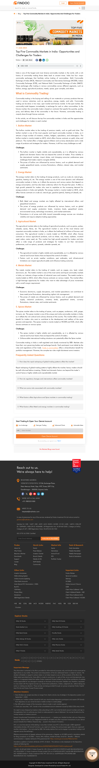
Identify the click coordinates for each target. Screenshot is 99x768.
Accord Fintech (61, 766)
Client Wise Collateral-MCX (74, 595)
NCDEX (41, 603)
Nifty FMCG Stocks (22, 645)
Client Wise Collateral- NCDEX (75, 598)
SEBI (30, 603)
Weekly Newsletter (75, 551)
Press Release (37, 551)
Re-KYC (16, 587)
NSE (15, 603)
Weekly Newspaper (75, 554)
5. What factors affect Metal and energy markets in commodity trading (44, 407)
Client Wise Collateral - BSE (74, 589)
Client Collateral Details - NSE (75, 592)
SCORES (68, 581)
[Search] (79, 8)
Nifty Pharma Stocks (58, 645)
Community (37, 564)
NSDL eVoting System (21, 576)
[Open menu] (83, 8)
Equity (53, 548)
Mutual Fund (55, 554)
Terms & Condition (71, 576)
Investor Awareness (20, 573)
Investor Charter (38, 554)
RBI (65, 603)
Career (16, 562)
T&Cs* (59, 441)
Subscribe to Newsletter (50, 538)
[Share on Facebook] (37, 60)
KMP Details (37, 562)
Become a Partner (19, 554)
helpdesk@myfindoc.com (30, 512)
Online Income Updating (22, 579)
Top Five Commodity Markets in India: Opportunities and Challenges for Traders (51, 14)
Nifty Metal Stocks (58, 651)
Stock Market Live (22, 627)
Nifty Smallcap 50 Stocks (60, 627)
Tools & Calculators (75, 556)
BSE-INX (75, 603)
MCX (35, 603)
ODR (67, 587)
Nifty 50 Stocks (21, 621)
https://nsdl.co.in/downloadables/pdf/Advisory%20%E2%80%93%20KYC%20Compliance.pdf (43, 746)
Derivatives (54, 551)
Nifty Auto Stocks (57, 639)
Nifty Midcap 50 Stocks (23, 639)
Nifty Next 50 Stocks (58, 621)
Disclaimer (17, 595)
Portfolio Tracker (56, 559)
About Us (17, 548)
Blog (19, 14)
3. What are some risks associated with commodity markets (40, 388)
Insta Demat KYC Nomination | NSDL (26, 584)
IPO (52, 556)
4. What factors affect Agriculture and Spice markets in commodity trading (45, 397)
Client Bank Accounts (21, 581)
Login (63, 3)
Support (16, 559)
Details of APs (37, 559)
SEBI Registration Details (22, 598)
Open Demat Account (77, 3)
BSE (20, 603)
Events (35, 548)
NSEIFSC (48, 603)
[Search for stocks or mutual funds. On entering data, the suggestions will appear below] (47, 8)
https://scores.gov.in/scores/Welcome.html (63, 739)
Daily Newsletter (74, 548)
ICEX (69, 603)
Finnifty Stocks (56, 633)
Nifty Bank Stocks (21, 633)
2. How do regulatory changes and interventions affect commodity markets (45, 379)
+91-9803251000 (28, 501)
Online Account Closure (73, 584)
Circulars (18, 607)
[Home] (14, 13)
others (39, 661)
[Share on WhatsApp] (47, 60)
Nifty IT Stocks (20, 651)
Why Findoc (18, 551)
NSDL (60, 603)
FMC (54, 603)
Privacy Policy (18, 592)
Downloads (17, 556)
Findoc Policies (70, 573)
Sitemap (68, 579)
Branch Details (37, 556)
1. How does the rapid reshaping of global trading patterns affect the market (46, 362)
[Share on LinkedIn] (43, 60)
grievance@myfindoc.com (25, 520)
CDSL (25, 603)
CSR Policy (17, 589)
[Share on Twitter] (40, 60)
